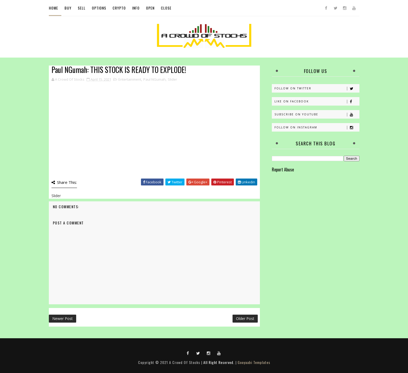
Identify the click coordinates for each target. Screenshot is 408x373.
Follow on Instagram (316, 127)
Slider (172, 79)
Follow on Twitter (316, 88)
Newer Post (62, 318)
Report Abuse (283, 169)
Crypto (119, 8)
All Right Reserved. (218, 362)
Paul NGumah (154, 79)
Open (150, 8)
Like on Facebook (316, 101)
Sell (81, 8)
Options (99, 8)
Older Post (245, 318)
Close (166, 8)
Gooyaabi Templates (254, 362)
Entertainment (129, 79)
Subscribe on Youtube (316, 114)
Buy (68, 8)
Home (53, 8)
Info (136, 8)
